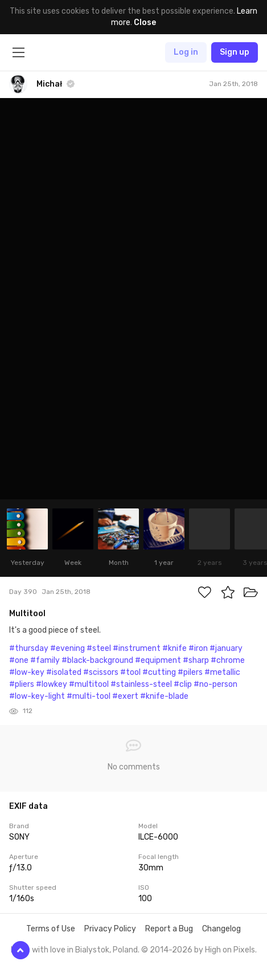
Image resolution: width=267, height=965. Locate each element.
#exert (125, 696)
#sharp (196, 660)
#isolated (63, 672)
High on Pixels (230, 950)
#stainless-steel (141, 684)
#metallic (222, 672)
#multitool (89, 684)
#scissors (100, 672)
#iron (198, 648)
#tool (130, 672)
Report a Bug (169, 929)
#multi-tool (88, 696)
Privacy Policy (110, 929)
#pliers (21, 684)
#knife (174, 648)
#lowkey (51, 684)
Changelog (221, 929)
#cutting (159, 672)
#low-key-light (37, 696)
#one (18, 660)
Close (145, 22)
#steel (99, 648)
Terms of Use (50, 929)
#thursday (28, 648)
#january (226, 648)
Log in (186, 52)
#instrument (137, 648)
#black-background (97, 660)
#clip (183, 684)
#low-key (26, 672)
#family (45, 660)
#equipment (158, 660)
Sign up (234, 52)
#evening (67, 648)
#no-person (215, 684)
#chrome (228, 660)
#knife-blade (164, 696)
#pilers (190, 672)
